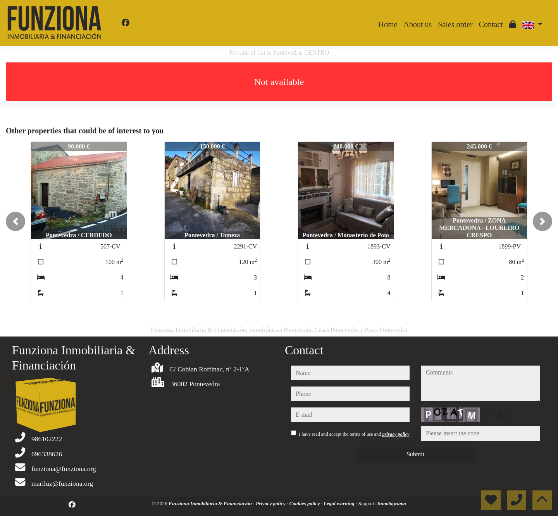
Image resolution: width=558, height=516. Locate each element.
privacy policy (395, 434)
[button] (15, 221)
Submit (415, 454)
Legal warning (340, 503)
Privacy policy (271, 503)
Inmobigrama (391, 503)
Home (388, 24)
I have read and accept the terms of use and (354, 434)
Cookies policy (305, 503)
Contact (491, 24)
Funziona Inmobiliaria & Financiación (211, 503)
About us (417, 24)
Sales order (455, 24)
